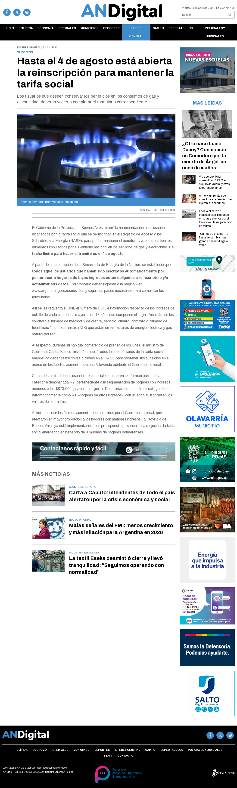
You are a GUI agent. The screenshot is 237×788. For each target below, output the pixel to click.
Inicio (9, 28)
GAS (148, 210)
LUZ (155, 210)
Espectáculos (180, 28)
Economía (45, 28)
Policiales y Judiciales (215, 32)
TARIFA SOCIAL (167, 210)
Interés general (136, 32)
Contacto (125, 755)
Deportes (111, 28)
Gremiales (67, 28)
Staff (108, 755)
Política (26, 28)
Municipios (90, 28)
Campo (158, 28)
